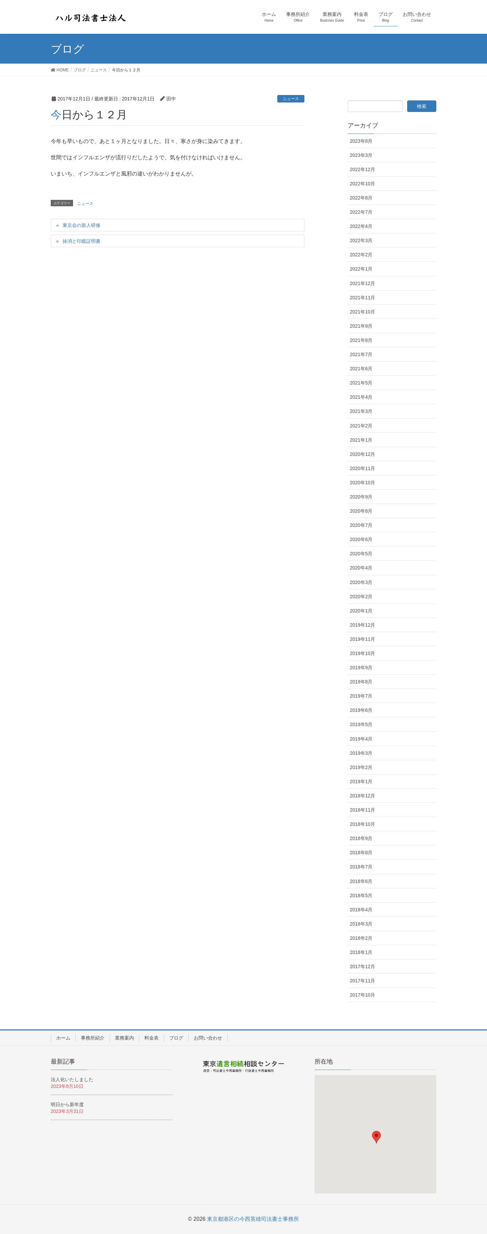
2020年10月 (362, 482)
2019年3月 (361, 753)
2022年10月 (362, 183)
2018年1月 (361, 952)
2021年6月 (361, 368)
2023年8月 (361, 141)
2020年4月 (361, 568)
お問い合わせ (208, 1038)
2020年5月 (361, 553)
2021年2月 (361, 425)
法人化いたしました (72, 1079)
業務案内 (124, 1038)
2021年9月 (361, 326)
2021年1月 (361, 440)
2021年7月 (361, 354)
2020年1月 (361, 610)
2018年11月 (362, 810)
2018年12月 (362, 795)
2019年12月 (362, 625)
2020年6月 (361, 539)
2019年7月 (361, 696)
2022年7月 (361, 212)
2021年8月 (361, 340)
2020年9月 (361, 496)
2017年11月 (362, 980)
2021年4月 (361, 397)
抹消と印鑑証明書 (81, 241)
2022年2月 (361, 254)
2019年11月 (362, 639)
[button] (376, 1137)
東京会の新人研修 (81, 225)
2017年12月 (362, 966)
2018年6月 (361, 881)
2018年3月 (361, 924)
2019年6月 (361, 710)
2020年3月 (361, 582)
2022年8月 (361, 198)
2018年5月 (361, 895)
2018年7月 (361, 866)
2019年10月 (362, 653)
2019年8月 (361, 681)
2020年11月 (362, 468)
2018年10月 (362, 824)
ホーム (63, 1038)
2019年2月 (361, 767)
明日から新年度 (67, 1104)
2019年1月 (361, 781)
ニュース (291, 98)
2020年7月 (361, 525)
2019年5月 (361, 724)
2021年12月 (362, 283)
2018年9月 (361, 838)
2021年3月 (361, 411)
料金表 (151, 1038)
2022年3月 (361, 240)
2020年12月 (362, 454)
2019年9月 (361, 667)
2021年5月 (361, 383)
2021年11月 (362, 297)
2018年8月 (361, 852)
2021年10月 (362, 312)
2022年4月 (361, 226)
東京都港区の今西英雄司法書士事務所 (253, 1219)
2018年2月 (361, 938)
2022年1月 (361, 269)
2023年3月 (361, 155)
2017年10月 (362, 995)
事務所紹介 (93, 1038)
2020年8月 (361, 511)
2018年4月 (361, 909)
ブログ (176, 1038)
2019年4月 (361, 739)
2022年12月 (362, 169)
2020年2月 (361, 596)
